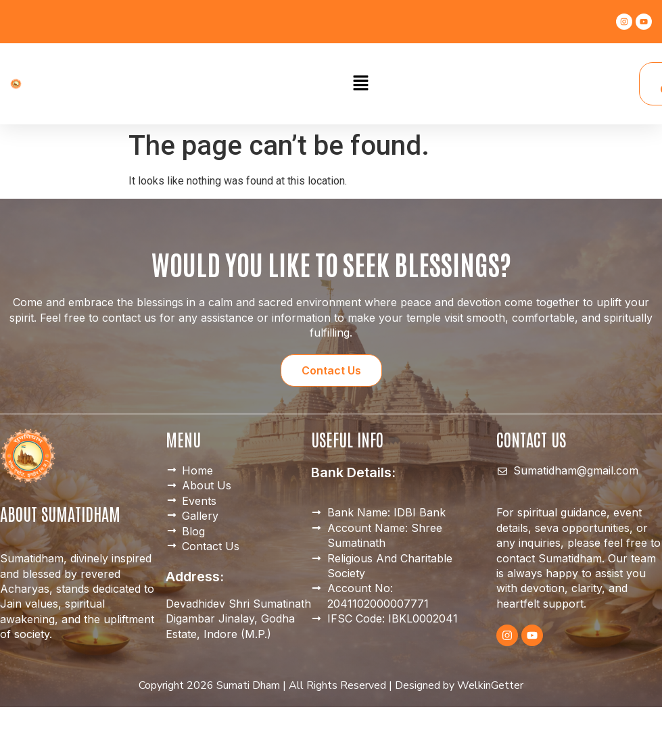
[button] (360, 84)
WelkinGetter (490, 685)
